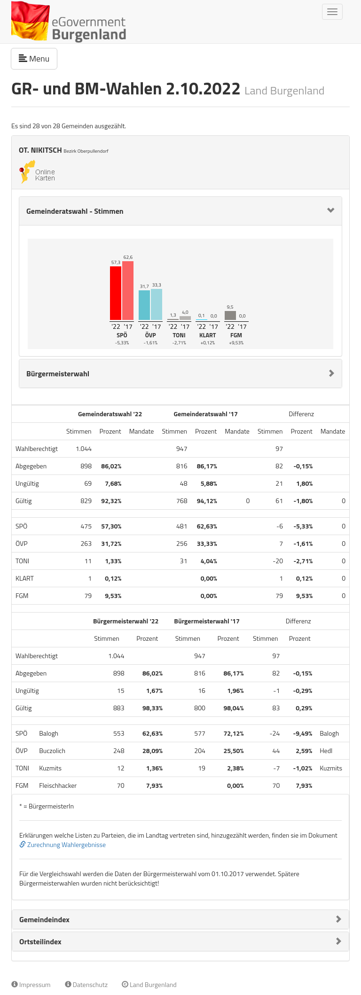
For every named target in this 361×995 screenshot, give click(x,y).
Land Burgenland (149, 984)
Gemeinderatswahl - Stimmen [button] (75, 211)
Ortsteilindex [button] (40, 941)
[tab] (180, 211)
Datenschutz (86, 984)
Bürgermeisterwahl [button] (57, 373)
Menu (38, 58)
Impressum (31, 984)
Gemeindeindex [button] (44, 919)
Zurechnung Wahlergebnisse (62, 844)
